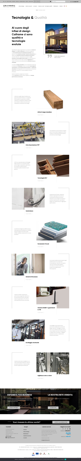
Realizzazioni (56, 6)
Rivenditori (13, 1)
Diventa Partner (9, 1)
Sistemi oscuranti (29, 6)
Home (37, 10)
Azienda (61, 6)
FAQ (5, 1)
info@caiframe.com (10, 437)
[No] (79, 459)
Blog (3, 1)
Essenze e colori (41, 6)
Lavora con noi (31, 1)
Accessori (35, 6)
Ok (65, 459)
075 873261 (8, 436)
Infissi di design (22, 6)
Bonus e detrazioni (37, 1)
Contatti (27, 1)
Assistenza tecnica (22, 1)
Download (17, 1)
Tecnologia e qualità (49, 6)
